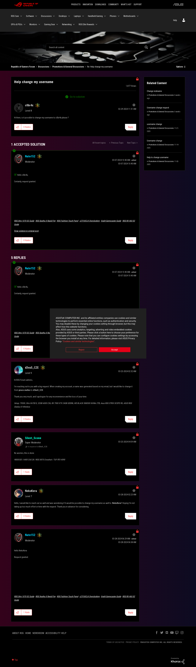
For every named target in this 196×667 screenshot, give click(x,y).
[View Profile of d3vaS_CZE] (32, 367)
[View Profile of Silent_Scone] (33, 438)
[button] (17, 127)
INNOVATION (88, 4)
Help (175, 20)
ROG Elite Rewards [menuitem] (86, 24)
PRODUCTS (76, 4)
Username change (154, 141)
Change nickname (154, 91)
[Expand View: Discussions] (53, 16)
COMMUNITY (113, 4)
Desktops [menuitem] (63, 16)
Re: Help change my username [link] (100, 67)
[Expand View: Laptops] (83, 16)
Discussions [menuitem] (46, 16)
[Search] (98, 47)
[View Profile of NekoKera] (31, 491)
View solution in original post (26, 231)
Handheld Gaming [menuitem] (95, 16)
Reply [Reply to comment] (130, 240)
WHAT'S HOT (126, 4)
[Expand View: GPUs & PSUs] (24, 24)
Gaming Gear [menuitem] (49, 24)
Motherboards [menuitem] (129, 16)
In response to (37, 447)
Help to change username (157, 157)
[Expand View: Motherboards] (137, 16)
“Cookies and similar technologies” (78, 341)
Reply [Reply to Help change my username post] (130, 127)
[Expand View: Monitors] (39, 24)
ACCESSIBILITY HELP (56, 633)
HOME (28, 633)
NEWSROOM (38, 633)
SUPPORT (138, 4)
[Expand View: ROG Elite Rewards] (96, 24)
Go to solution (77, 96)
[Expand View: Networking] (73, 24)
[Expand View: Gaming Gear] (57, 24)
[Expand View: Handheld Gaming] (104, 16)
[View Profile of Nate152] (30, 156)
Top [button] (16, 660)
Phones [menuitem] (113, 16)
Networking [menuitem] (67, 24)
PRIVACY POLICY (132, 642)
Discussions (43, 67)
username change (154, 124)
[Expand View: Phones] (118, 16)
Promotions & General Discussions (68, 67)
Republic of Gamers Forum (23, 67)
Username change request (158, 107)
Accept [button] (114, 350)
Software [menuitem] (30, 16)
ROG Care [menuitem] (15, 16)
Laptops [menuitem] (77, 16)
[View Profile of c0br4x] (29, 105)
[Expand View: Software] (36, 16)
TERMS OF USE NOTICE (115, 642)
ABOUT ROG (18, 633)
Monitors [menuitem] (33, 24)
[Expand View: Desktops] (69, 16)
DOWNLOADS (100, 4)
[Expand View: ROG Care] (21, 16)
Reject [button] (81, 350)
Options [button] (179, 67)
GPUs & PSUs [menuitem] (16, 24)
